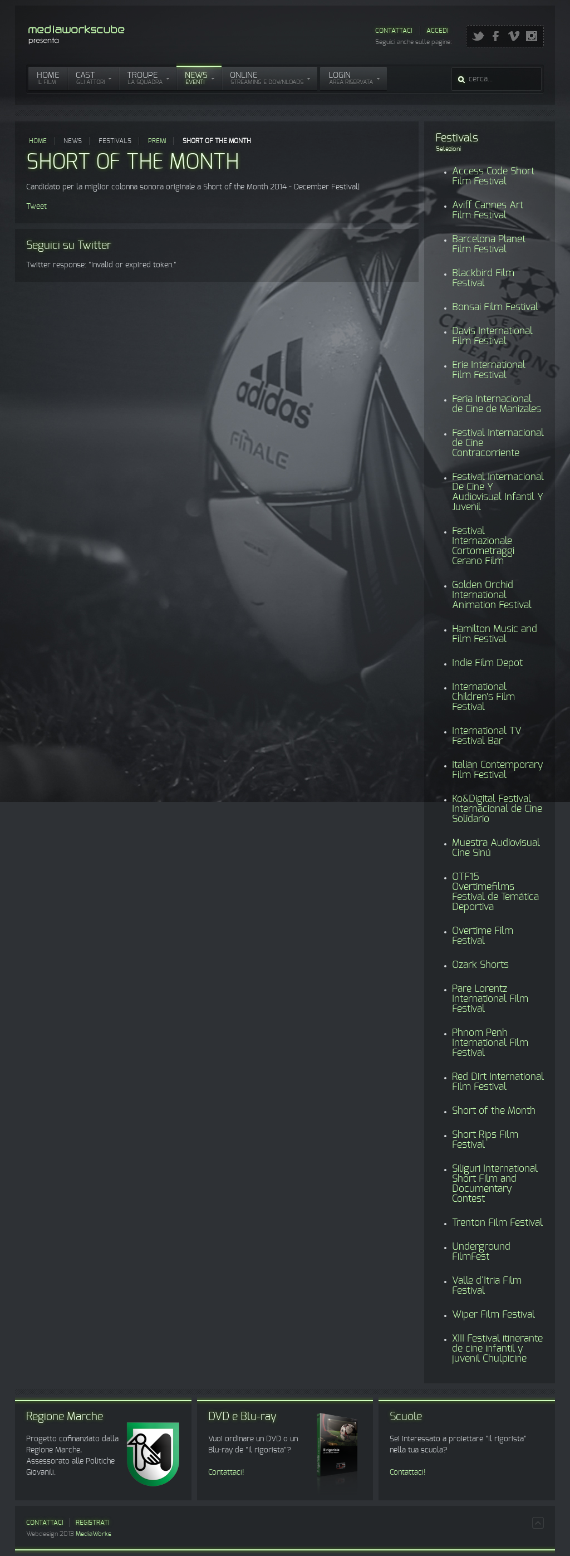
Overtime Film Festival (482, 936)
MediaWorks (93, 1533)
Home (38, 141)
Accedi (437, 30)
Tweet (36, 207)
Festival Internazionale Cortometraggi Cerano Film (483, 546)
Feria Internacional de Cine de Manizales (496, 404)
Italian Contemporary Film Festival (497, 770)
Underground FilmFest (481, 1252)
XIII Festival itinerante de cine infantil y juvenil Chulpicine (497, 1349)
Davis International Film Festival (492, 336)
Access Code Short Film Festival (493, 177)
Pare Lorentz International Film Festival (490, 999)
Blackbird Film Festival (483, 278)
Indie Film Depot (487, 663)
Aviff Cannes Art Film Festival (487, 210)
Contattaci (393, 30)
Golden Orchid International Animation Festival (492, 595)
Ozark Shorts (480, 965)
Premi (157, 141)
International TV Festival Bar (487, 736)
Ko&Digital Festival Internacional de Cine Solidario (497, 809)
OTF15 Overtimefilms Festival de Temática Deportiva (495, 892)
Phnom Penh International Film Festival (490, 1043)
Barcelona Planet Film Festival (488, 244)
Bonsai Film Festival (495, 307)
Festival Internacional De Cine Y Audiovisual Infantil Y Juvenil (498, 492)
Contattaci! (226, 1472)
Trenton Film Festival (497, 1223)
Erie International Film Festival (488, 370)
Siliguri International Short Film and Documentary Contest (495, 1184)
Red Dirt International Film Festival (498, 1082)
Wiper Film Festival (493, 1315)
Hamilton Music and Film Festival (494, 634)
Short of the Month (493, 1111)
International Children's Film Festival (483, 697)
